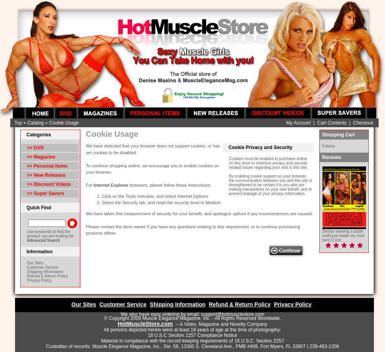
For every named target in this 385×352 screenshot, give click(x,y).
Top (18, 123)
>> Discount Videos (49, 184)
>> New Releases (46, 175)
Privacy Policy (39, 280)
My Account (298, 123)
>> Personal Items (47, 166)
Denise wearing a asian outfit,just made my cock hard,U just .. (343, 235)
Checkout (363, 123)
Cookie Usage (64, 123)
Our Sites (35, 263)
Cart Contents (332, 123)
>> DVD (35, 148)
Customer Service (42, 267)
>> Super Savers (45, 193)
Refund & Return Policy (47, 276)
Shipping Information (45, 272)
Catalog (35, 123)
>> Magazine (41, 157)
